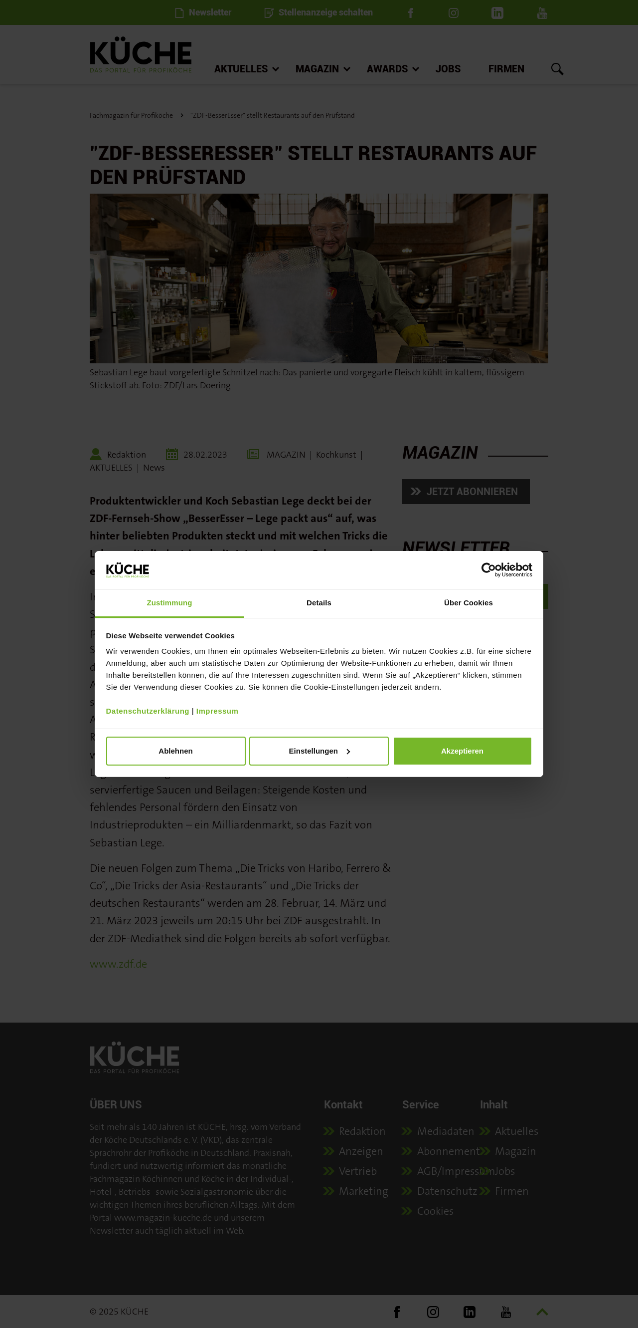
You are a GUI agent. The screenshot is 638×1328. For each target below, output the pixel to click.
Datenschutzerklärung (148, 711)
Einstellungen (319, 751)
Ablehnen (175, 751)
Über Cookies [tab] (468, 602)
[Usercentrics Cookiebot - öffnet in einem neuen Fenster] (488, 569)
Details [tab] (319, 602)
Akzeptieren (462, 751)
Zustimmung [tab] (169, 602)
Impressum (217, 711)
